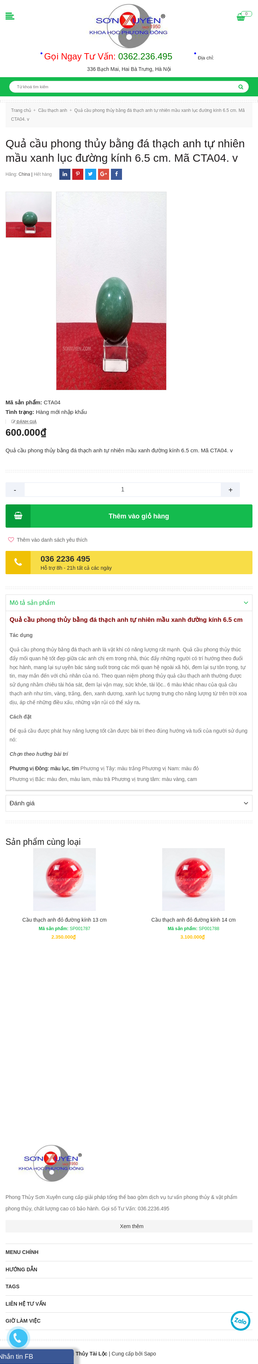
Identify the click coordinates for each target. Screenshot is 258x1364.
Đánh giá (25, 421)
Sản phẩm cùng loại (43, 841)
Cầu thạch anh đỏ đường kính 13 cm (64, 919)
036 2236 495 (65, 558)
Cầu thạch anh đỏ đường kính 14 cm (193, 919)
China (24, 174)
